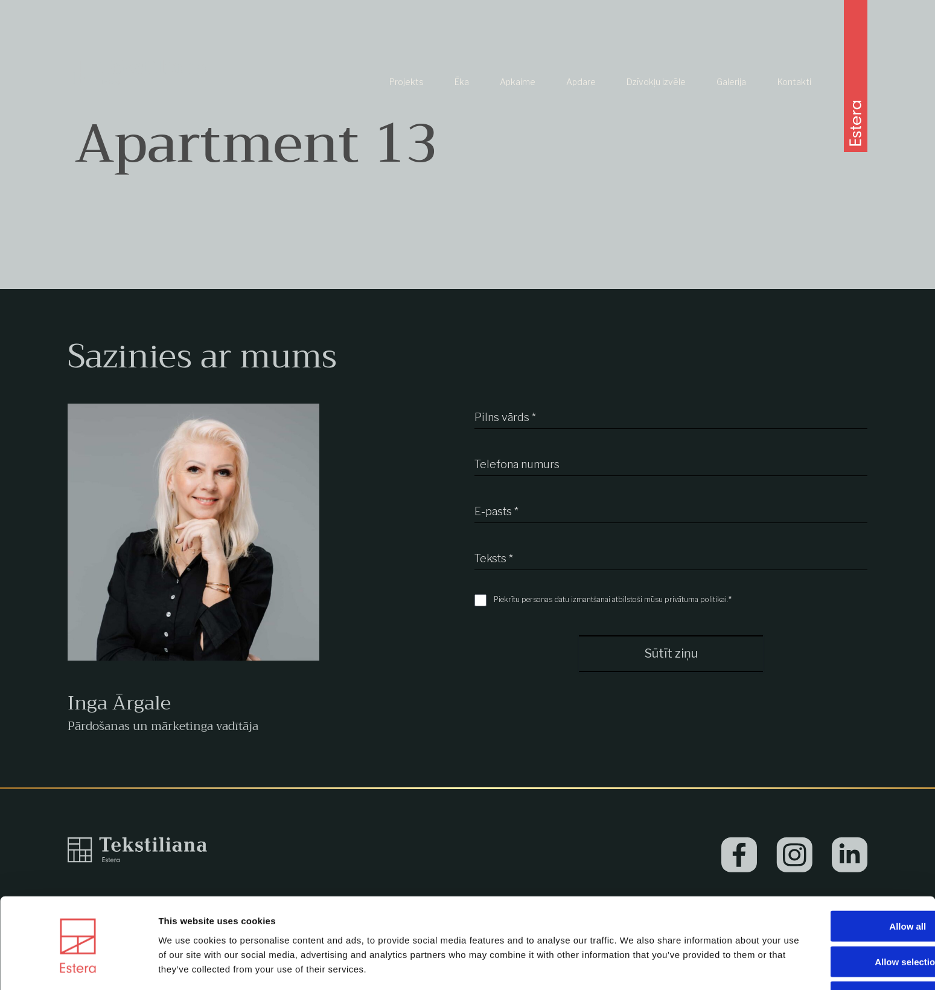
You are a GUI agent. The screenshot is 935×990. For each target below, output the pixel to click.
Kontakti (794, 94)
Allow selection (834, 920)
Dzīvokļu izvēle (656, 94)
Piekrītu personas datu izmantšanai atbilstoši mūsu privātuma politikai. (613, 599)
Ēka (462, 94)
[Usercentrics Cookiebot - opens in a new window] (78, 966)
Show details (633, 966)
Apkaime (517, 94)
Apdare (581, 94)
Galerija (731, 94)
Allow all (834, 884)
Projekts (406, 94)
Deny (834, 955)
